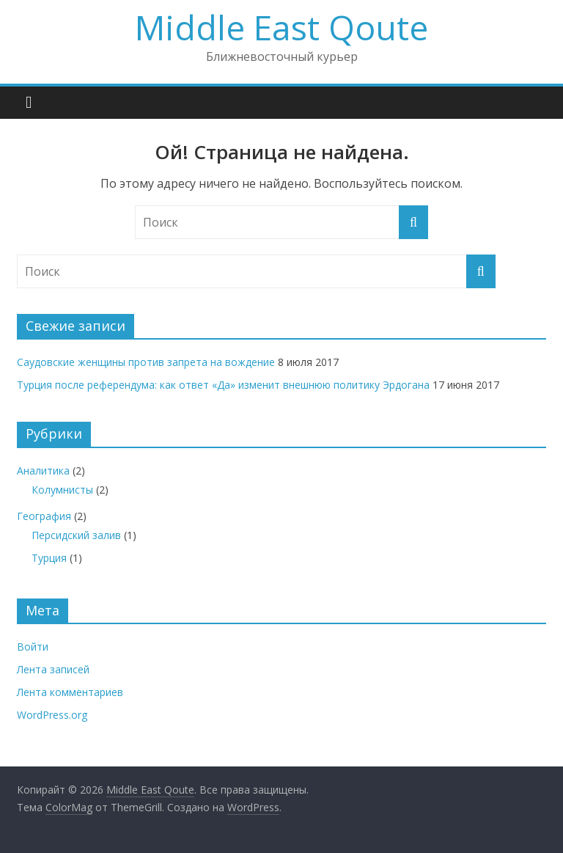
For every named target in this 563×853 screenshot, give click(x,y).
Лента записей (53, 669)
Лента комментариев (70, 692)
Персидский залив (76, 535)
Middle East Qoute (281, 27)
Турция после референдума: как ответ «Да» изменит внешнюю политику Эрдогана (223, 385)
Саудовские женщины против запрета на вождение (146, 362)
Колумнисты (62, 490)
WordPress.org (52, 715)
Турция (49, 558)
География (44, 516)
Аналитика (43, 470)
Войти (32, 647)
